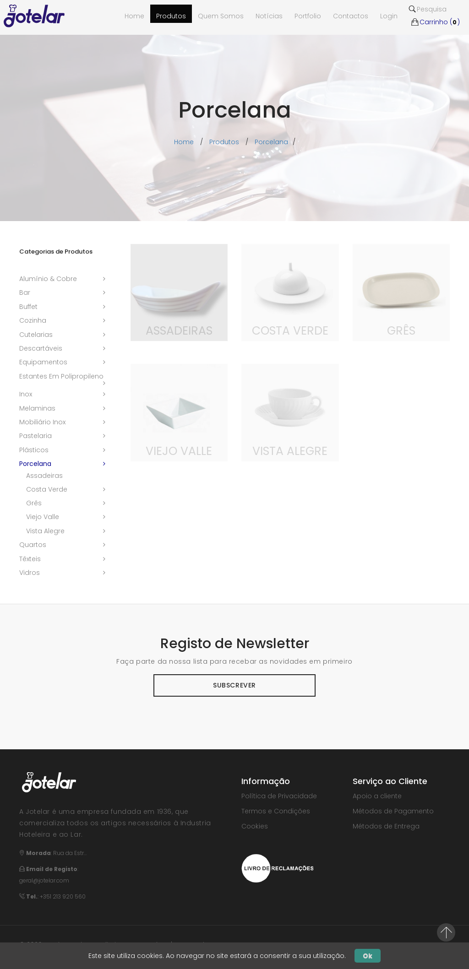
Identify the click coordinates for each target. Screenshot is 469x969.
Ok (367, 955)
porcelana (271, 141)
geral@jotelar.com (44, 880)
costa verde (46, 489)
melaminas (37, 408)
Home (184, 141)
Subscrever (234, 685)
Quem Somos (221, 16)
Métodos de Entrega (386, 826)
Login (389, 16)
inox (25, 394)
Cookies (254, 826)
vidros (29, 572)
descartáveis (40, 348)
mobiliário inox (42, 422)
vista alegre (45, 531)
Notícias (269, 16)
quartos (32, 544)
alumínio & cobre (48, 278)
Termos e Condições (275, 811)
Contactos (350, 16)
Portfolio (307, 16)
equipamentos (43, 362)
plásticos (34, 450)
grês (34, 503)
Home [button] (134, 16)
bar (24, 292)
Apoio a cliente (377, 796)
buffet (28, 306)
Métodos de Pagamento (393, 811)
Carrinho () (435, 22)
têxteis (30, 558)
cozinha (32, 320)
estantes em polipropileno (61, 376)
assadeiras (44, 475)
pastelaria (35, 435)
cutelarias (36, 334)
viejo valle (42, 516)
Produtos (171, 16)
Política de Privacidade (279, 796)
